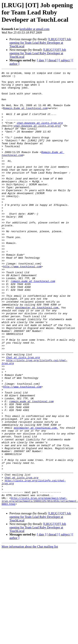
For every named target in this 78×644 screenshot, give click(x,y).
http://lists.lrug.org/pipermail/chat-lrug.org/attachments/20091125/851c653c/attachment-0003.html (40, 587)
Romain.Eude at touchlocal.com (25, 115)
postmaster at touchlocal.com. (37, 355)
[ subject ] (65, 60)
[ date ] (41, 60)
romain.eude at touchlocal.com (33, 323)
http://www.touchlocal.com (22, 305)
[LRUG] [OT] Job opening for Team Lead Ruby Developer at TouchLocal (40, 43)
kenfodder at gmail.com (34, 29)
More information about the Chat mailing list (30, 633)
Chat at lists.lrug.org (23, 414)
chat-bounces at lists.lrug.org (40, 133)
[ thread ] (52, 60)
